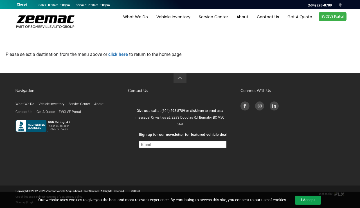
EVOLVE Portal (332, 21)
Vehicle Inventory (173, 21)
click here (118, 54)
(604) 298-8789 (320, 5)
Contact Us (268, 21)
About (242, 21)
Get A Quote (299, 21)
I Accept (308, 200)
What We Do (135, 21)
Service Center (213, 21)
